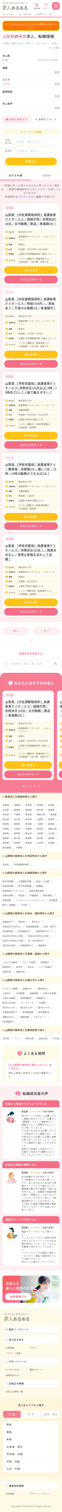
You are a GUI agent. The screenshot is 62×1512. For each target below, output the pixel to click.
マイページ (24, 196)
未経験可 (44, 964)
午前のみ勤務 (49, 995)
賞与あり (36, 923)
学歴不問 (6, 973)
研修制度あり (26, 947)
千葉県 (17, 816)
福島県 (17, 811)
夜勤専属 (34, 995)
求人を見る (31, 270)
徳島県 (5, 840)
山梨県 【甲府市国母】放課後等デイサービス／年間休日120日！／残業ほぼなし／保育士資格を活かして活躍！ (31, 552)
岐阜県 (5, 826)
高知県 (40, 840)
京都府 (5, 830)
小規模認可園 (24, 883)
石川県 (17, 821)
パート (17, 1040)
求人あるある (8, 14)
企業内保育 (7, 897)
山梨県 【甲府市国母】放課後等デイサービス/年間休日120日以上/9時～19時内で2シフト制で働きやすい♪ (31, 387)
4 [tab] (35, 788)
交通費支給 (7, 933)
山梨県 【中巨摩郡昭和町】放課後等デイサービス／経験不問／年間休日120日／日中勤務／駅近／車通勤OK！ (31, 219)
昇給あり (22, 923)
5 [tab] (38, 788)
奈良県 (40, 830)
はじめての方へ (13, 1369)
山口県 (51, 835)
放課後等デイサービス (13, 892)
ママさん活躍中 (10, 964)
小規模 (42, 1004)
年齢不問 (20, 973)
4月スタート (40, 1018)
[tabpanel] (28, 737)
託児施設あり (24, 933)
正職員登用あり (10, 1014)
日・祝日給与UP (36, 942)
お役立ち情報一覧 (14, 1391)
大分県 (40, 844)
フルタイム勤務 (10, 990)
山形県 (5, 811)
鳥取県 (5, 835)
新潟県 (53, 816)
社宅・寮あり (50, 928)
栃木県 (40, 811)
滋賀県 (51, 826)
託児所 (21, 897)
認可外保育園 (24, 888)
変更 (57, 72)
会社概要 (10, 1493)
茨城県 (28, 811)
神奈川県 (41, 816)
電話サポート (36, 1369)
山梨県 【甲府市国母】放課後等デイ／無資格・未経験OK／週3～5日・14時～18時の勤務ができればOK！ (31, 468)
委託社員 (43, 1040)
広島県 (40, 835)
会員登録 (10, 1347)
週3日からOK (44, 1009)
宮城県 (40, 807)
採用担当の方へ (13, 1375)
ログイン (34, 1347)
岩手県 (28, 807)
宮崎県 (51, 844)
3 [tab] (31, 788)
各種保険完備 (32, 928)
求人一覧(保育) (25, 14)
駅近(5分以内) (9, 1004)
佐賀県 (5, 844)
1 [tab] (24, 788)
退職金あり (7, 923)
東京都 (28, 816)
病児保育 (6, 902)
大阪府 (17, 830)
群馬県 (51, 811)
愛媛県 (28, 840)
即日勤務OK (44, 1014)
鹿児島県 (6, 849)
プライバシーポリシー (40, 1493)
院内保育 (47, 897)
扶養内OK (27, 990)
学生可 (30, 969)
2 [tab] (27, 788)
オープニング (27, 1004)
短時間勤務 (25, 1000)
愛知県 (28, 826)
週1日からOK (8, 1009)
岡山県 (28, 835)
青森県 (17, 807)
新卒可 (19, 969)
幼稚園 (39, 888)
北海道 (5, 807)
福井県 (28, 821)
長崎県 (17, 844)
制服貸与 (42, 947)
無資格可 (6, 969)
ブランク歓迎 (28, 964)
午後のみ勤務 (8, 1000)
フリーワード (8, 141)
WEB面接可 (7, 1023)
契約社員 (29, 1040)
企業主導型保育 (36, 892)
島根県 (17, 835)
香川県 (17, 840)
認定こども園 (42, 883)
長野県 (51, 821)
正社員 (5, 1040)
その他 (23, 907)
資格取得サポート (44, 933)
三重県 (40, 826)
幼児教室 (53, 902)
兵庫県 (28, 830)
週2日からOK (26, 1009)
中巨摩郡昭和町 (21, 866)
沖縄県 (19, 849)
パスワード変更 (13, 1353)
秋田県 (51, 807)
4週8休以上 (42, 990)
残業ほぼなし (8, 1018)
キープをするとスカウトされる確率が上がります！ (31, 25)
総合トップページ (19, 1329)
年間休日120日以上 (11, 928)
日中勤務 (20, 995)
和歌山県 (52, 830)
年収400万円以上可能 (38, 938)
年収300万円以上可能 (12, 938)
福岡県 (51, 840)
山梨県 (40, 821)
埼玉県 (5, 816)
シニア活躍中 (45, 969)
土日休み (6, 995)
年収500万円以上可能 (12, 942)
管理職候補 (27, 1014)
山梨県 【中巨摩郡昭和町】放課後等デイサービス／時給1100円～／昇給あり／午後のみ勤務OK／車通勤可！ (30, 303)
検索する (31, 161)
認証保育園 (7, 888)
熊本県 (28, 844)
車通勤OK (40, 1000)
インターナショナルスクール (30, 902)
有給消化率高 (8, 947)
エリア (8, 150)
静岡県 (17, 826)
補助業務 (24, 1018)
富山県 (5, 821)
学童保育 (34, 897)
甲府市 (5, 866)
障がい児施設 (8, 907)
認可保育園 (7, 883)
